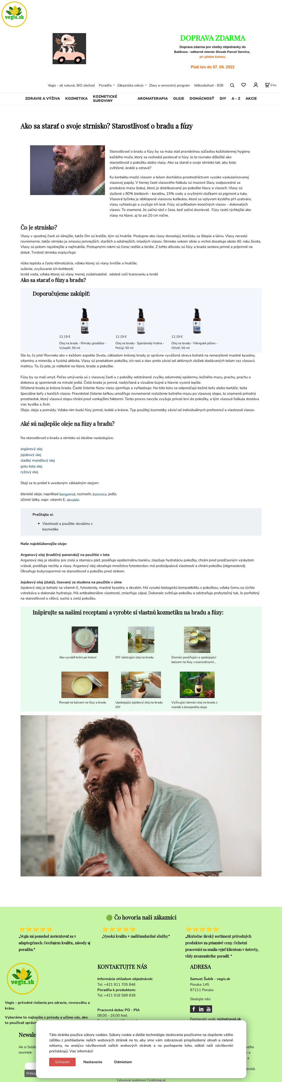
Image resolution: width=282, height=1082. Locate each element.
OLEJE (178, 98)
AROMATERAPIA (152, 98)
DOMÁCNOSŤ (202, 98)
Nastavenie (92, 1061)
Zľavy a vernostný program (169, 85)
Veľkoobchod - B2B (208, 85)
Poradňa (105, 85)
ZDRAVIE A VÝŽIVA (42, 98)
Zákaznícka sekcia (130, 85)
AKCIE (251, 98)
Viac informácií (81, 1051)
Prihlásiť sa (34, 1073)
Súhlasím (62, 1061)
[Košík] (270, 85)
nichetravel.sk (229, 1019)
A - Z (236, 98)
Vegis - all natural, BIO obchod (71, 85)
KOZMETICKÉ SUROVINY (105, 98)
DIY (223, 98)
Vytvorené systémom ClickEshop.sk (141, 1079)
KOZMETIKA (76, 98)
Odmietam (123, 1061)
